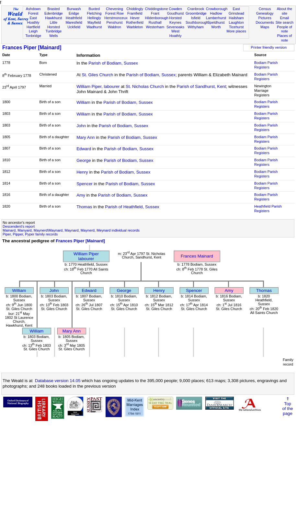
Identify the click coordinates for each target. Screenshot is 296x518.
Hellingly (94, 18)
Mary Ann (85, 137)
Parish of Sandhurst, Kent (201, 86)
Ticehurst (236, 27)
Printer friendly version (269, 47)
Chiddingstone (156, 9)
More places (236, 31)
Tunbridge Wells (54, 33)
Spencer (84, 183)
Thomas (84, 206)
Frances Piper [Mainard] (31, 47)
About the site (284, 11)
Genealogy (265, 13)
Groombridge (196, 13)
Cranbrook (195, 9)
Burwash (74, 9)
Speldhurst (215, 22)
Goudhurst (175, 13)
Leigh (33, 31)
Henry (82, 172)
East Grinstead (236, 11)
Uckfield (73, 27)
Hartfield (33, 27)
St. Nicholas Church (145, 86)
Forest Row (114, 13)
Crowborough (217, 9)
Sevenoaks (175, 27)
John (81, 125)
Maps (264, 27)
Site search (285, 22)
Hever (135, 18)
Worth (216, 27)
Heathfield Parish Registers (268, 208)
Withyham (196, 27)
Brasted (53, 9)
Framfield (134, 13)
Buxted (94, 9)
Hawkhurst (53, 18)
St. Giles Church (97, 74)
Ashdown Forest (33, 11)
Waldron (114, 27)
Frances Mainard (197, 256)
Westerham (155, 27)
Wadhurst (94, 27)
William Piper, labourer (98, 86)
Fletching (94, 13)
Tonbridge (33, 36)
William (83, 102)
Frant (155, 13)
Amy (80, 195)
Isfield (195, 18)
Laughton (236, 22)
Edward (83, 148)
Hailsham (236, 18)
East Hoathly (33, 20)
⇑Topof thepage (287, 406)
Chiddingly (134, 9)
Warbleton (135, 27)
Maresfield (73, 22)
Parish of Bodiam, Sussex (113, 63)
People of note (284, 29)
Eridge (74, 13)
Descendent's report (19, 226)
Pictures (264, 18)
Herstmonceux (116, 18)
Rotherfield (134, 22)
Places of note (284, 38)
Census (265, 9)
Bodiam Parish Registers (266, 65)
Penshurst (114, 22)
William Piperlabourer (86, 256)
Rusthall (155, 22)
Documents (265, 22)
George (83, 160)
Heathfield (74, 18)
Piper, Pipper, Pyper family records (30, 234)
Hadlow (216, 13)
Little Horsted (53, 24)
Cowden (175, 9)
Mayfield (94, 22)
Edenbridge (53, 13)
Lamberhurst (216, 18)
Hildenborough (156, 18)
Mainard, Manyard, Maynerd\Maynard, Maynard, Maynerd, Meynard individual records (71, 230)
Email (284, 18)
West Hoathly (175, 33)
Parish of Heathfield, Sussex (132, 206)
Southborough (197, 22)
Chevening (114, 9)
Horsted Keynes (175, 20)
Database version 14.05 (58, 380)
